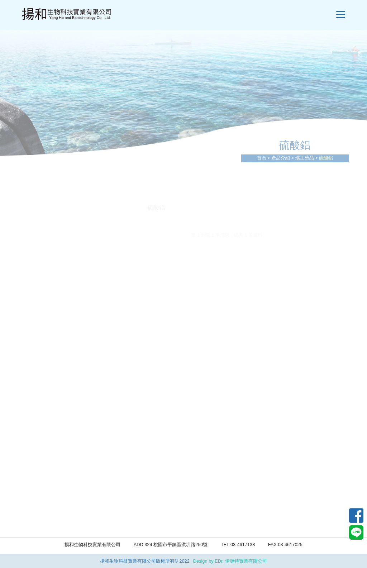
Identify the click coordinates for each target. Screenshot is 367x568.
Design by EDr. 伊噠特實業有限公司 (230, 561)
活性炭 (43, 424)
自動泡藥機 (48, 307)
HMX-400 (46, 508)
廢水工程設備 (51, 219)
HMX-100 (46, 467)
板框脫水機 (48, 262)
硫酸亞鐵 (45, 350)
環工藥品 (304, 158)
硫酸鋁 (43, 365)
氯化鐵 (43, 379)
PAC (40, 336)
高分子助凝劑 (51, 438)
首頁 (261, 158)
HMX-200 (46, 481)
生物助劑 (45, 453)
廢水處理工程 (51, 233)
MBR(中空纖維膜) (57, 292)
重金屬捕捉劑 (51, 409)
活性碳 (43, 394)
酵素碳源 (45, 522)
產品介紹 (280, 158)
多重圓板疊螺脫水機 (60, 248)
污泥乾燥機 (48, 278)
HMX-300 (46, 494)
